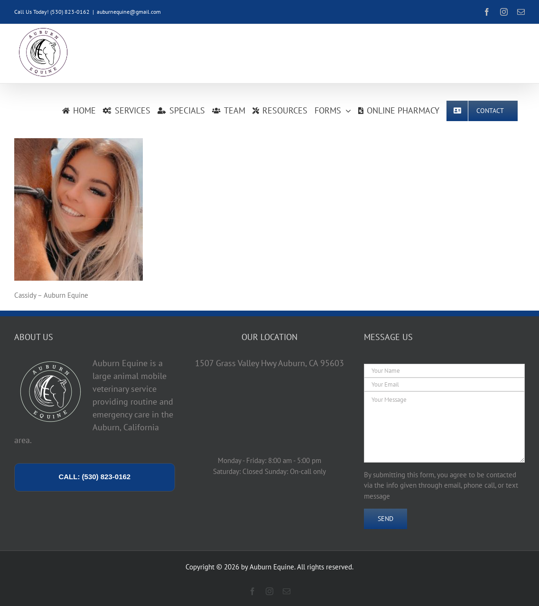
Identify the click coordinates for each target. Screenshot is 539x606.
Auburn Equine (272, 566)
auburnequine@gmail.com (129, 11)
